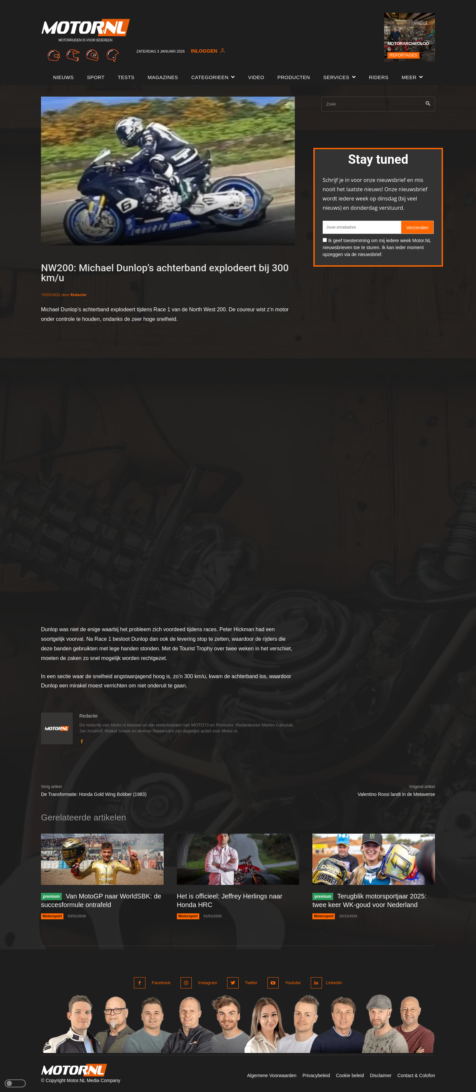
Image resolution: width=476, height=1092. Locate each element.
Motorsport (52, 916)
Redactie (78, 294)
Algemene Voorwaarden (271, 1074)
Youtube (290, 982)
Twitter (249, 982)
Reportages (403, 55)
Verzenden (417, 227)
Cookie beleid (350, 1074)
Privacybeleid (316, 1074)
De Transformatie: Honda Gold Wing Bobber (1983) (93, 794)
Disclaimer (380, 1074)
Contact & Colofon (416, 1074)
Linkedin (333, 982)
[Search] (428, 104)
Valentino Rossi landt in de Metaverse (396, 794)
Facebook (161, 982)
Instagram (207, 982)
